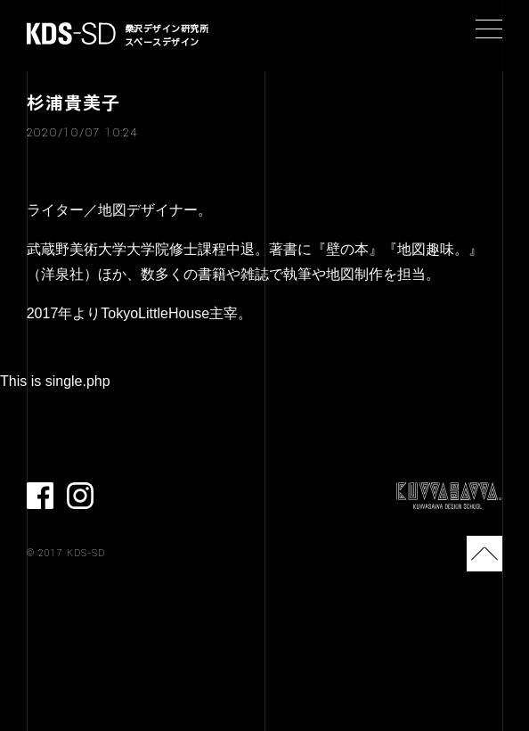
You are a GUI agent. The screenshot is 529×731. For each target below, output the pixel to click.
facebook (40, 495)
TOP (484, 553)
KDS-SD (71, 33)
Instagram (80, 495)
